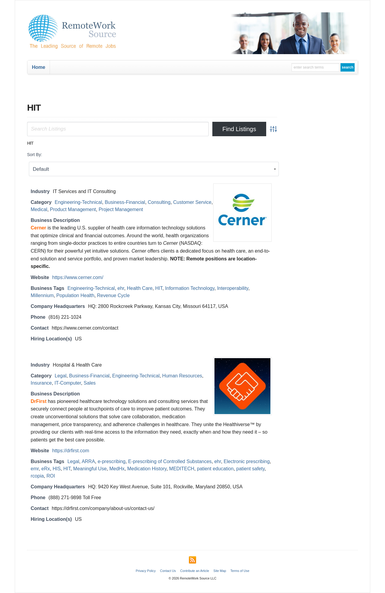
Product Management (73, 209)
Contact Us (168, 571)
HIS (57, 468)
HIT (158, 288)
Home (38, 67)
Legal (60, 375)
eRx (46, 468)
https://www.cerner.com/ (77, 277)
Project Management (121, 209)
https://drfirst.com (70, 450)
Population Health (75, 295)
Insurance (41, 383)
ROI (50, 475)
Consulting (159, 202)
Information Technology (189, 288)
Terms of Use (239, 571)
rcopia (37, 475)
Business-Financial (125, 202)
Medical (39, 209)
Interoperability (232, 288)
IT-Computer (67, 383)
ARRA (88, 461)
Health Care (139, 288)
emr (35, 468)
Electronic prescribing (247, 461)
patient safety (250, 468)
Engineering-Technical (78, 202)
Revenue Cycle (113, 295)
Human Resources (182, 375)
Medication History (146, 468)
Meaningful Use (89, 468)
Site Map (220, 571)
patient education (215, 468)
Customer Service (192, 202)
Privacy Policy (146, 571)
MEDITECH (181, 468)
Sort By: (34, 154)
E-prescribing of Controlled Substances (169, 461)
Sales (90, 383)
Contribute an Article (194, 571)
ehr (121, 288)
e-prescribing (111, 461)
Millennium (42, 295)
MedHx (117, 468)
